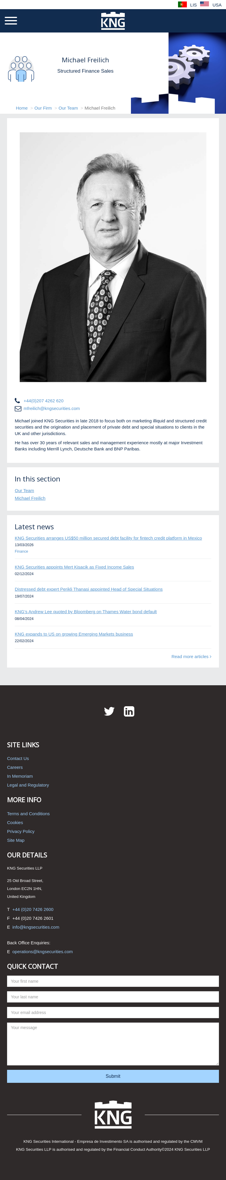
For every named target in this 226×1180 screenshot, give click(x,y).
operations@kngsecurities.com (42, 951)
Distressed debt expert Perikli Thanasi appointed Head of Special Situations (89, 589)
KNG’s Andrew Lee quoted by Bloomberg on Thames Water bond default (86, 611)
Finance (21, 551)
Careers (15, 767)
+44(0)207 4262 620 (44, 400)
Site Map (15, 840)
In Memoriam (20, 776)
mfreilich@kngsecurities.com (52, 408)
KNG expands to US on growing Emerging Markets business (74, 634)
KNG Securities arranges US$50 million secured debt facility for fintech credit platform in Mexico (108, 538)
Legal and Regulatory (28, 784)
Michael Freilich (30, 498)
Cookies (15, 822)
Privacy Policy (20, 831)
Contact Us (18, 758)
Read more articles (191, 656)
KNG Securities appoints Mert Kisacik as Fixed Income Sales (74, 566)
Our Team (68, 107)
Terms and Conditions (28, 813)
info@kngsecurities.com (35, 927)
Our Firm (43, 107)
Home (22, 107)
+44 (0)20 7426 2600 (33, 909)
